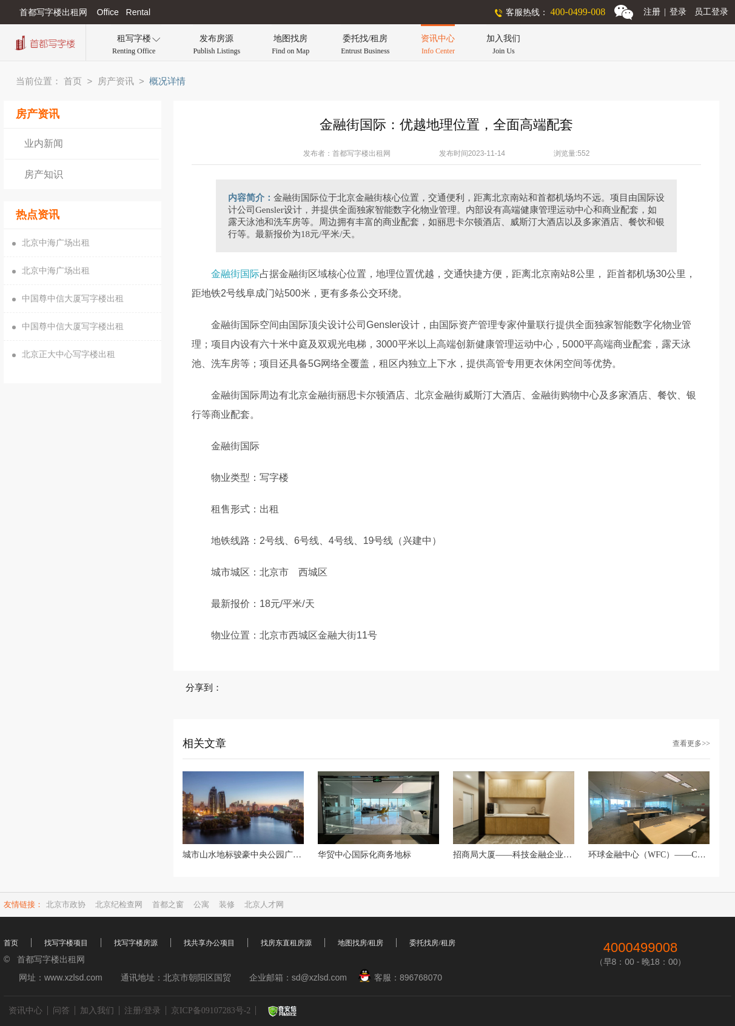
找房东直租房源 (286, 943)
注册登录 (664, 11)
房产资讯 (116, 81)
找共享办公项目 (209, 943)
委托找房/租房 (432, 943)
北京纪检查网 (119, 904)
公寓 (201, 904)
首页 (73, 81)
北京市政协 (66, 904)
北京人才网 (264, 904)
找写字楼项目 (66, 943)
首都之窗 (168, 904)
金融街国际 (235, 274)
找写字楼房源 (136, 943)
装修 (227, 904)
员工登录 (711, 11)
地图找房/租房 (360, 943)
